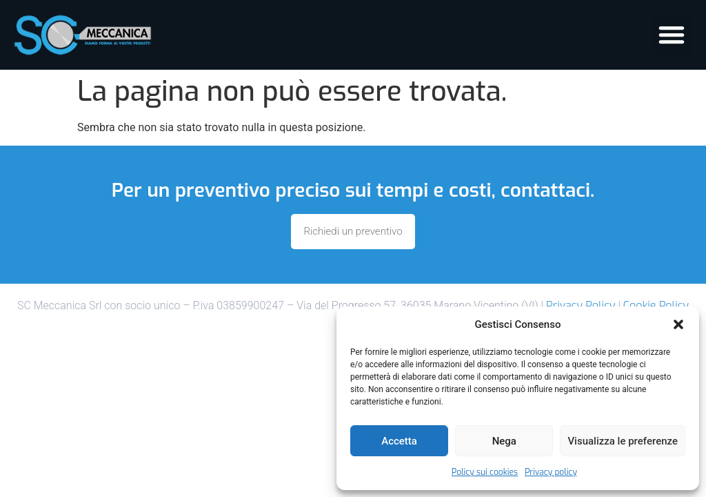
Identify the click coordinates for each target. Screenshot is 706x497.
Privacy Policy (580, 305)
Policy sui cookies (485, 472)
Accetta (399, 441)
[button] (678, 324)
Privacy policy (551, 472)
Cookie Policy (656, 305)
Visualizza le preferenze (622, 441)
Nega (504, 441)
